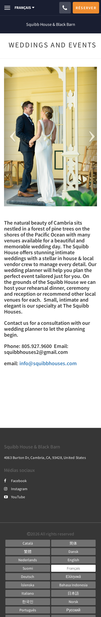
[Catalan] (27, 543)
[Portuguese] (27, 609)
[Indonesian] (73, 584)
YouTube (14, 496)
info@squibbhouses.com (48, 363)
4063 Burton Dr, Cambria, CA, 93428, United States (45, 457)
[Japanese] (73, 593)
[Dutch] (27, 559)
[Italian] (27, 593)
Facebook (15, 480)
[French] (73, 568)
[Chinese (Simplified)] (73, 543)
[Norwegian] (73, 601)
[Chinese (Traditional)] (27, 551)
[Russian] (73, 609)
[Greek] (73, 576)
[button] (11, 136)
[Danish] (73, 551)
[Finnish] (27, 568)
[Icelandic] (27, 584)
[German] (27, 576)
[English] (73, 559)
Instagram (15, 488)
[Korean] (27, 601)
